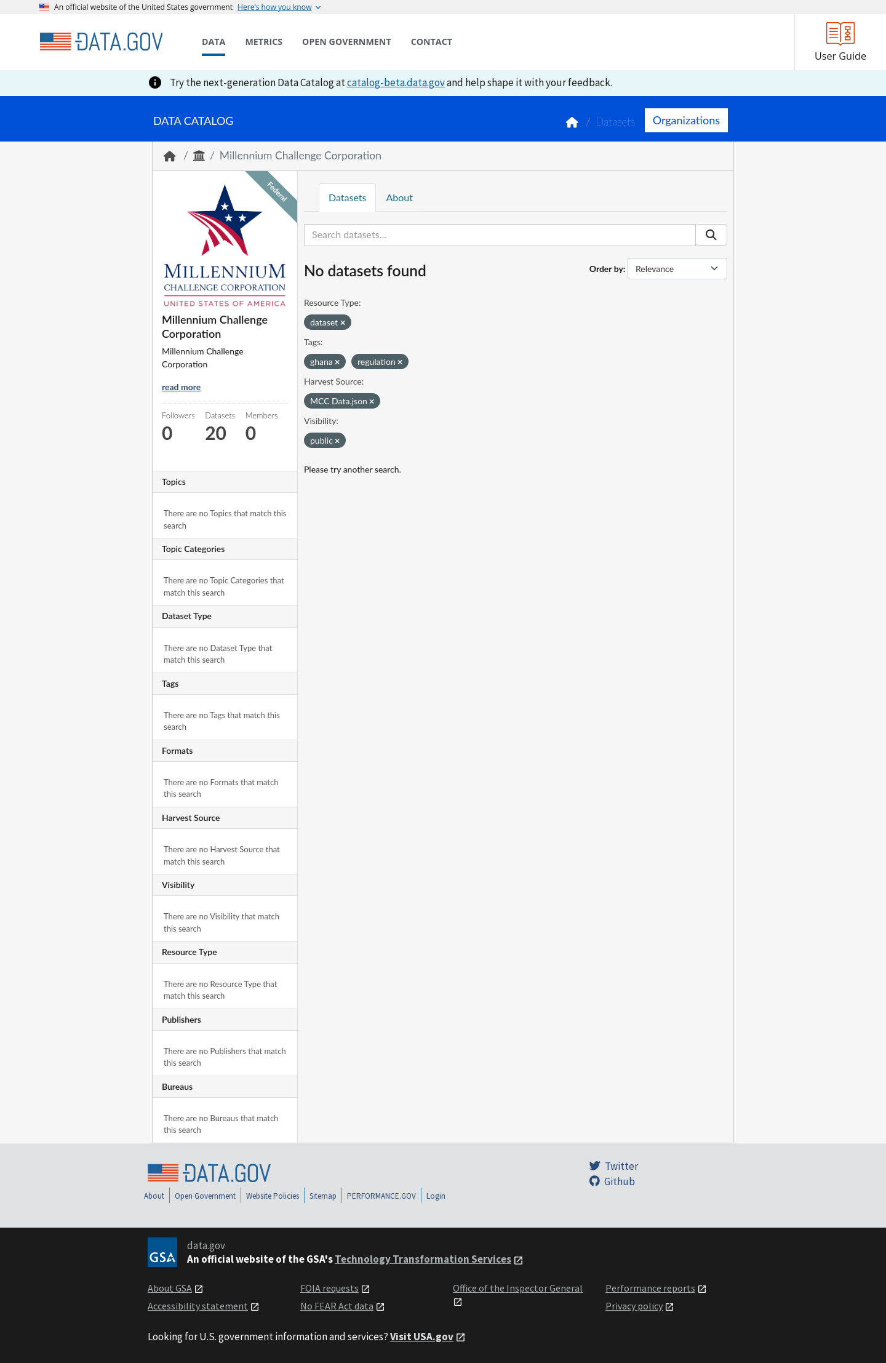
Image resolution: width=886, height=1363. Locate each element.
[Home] (100, 42)
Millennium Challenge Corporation (300, 155)
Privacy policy (634, 1306)
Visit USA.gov (421, 1336)
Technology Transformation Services (423, 1259)
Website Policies (272, 1196)
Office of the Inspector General (518, 1288)
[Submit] (711, 235)
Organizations (686, 120)
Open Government (205, 1196)
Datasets (616, 121)
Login (435, 1196)
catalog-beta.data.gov (396, 82)
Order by (606, 268)
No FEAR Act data (336, 1306)
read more (181, 387)
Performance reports (650, 1288)
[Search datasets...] (500, 235)
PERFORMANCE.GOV (381, 1196)
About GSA (170, 1288)
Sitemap (323, 1196)
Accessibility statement (198, 1306)
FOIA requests (329, 1288)
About (399, 197)
